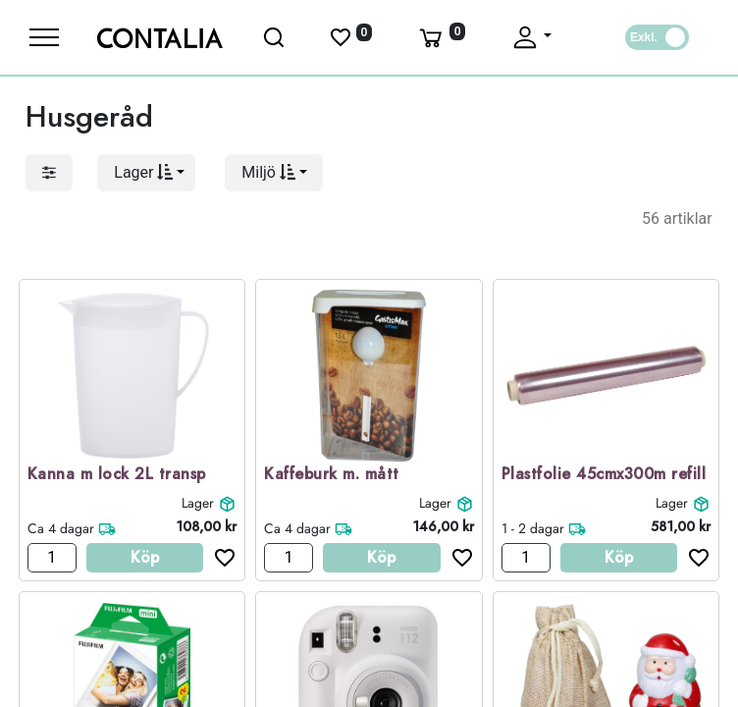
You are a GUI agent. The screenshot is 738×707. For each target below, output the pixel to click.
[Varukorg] (440, 37)
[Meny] (44, 37)
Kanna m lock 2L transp (116, 474)
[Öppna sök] (275, 37)
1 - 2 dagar (532, 528)
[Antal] (52, 557)
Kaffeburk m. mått (331, 474)
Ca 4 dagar (60, 528)
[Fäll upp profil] (531, 37)
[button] (146, 172)
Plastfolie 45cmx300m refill (604, 474)
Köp (145, 557)
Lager (198, 503)
